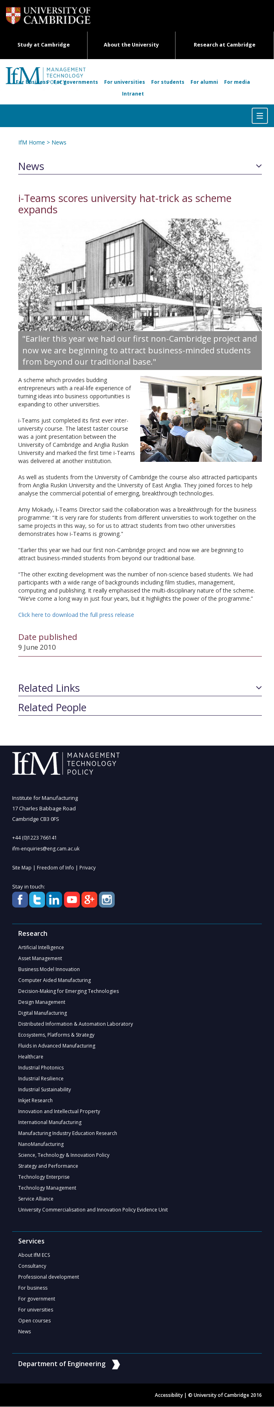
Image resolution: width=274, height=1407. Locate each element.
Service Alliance (36, 1198)
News (58, 142)
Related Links (49, 688)
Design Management (41, 1002)
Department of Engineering (69, 1364)
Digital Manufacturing (42, 1013)
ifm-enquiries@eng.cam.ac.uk (45, 848)
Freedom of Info (55, 867)
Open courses (34, 1321)
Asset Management (40, 958)
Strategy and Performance (48, 1166)
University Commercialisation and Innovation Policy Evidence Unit (93, 1209)
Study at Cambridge (43, 44)
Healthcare (30, 1056)
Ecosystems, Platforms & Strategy (56, 1034)
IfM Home (31, 142)
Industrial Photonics (41, 1067)
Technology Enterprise (44, 1176)
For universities (124, 82)
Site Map (22, 867)
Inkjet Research (35, 1100)
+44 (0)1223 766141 (34, 837)
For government (36, 1299)
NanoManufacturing (41, 1144)
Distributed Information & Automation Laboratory (75, 1023)
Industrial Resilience (41, 1078)
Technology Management (47, 1187)
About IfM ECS (34, 1255)
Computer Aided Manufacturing (54, 980)
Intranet (133, 93)
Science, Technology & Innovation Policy (63, 1155)
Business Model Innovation (49, 969)
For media (237, 82)
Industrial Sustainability (44, 1089)
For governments (76, 82)
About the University (131, 44)
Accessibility (169, 1395)
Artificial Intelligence (41, 947)
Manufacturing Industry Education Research (67, 1133)
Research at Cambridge (224, 44)
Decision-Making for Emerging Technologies (68, 991)
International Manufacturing (49, 1122)
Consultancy (32, 1266)
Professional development (48, 1277)
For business (32, 82)
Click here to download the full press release (76, 614)
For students (167, 82)
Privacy (87, 867)
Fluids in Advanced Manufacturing (56, 1045)
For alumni (204, 82)
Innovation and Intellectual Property (59, 1111)
